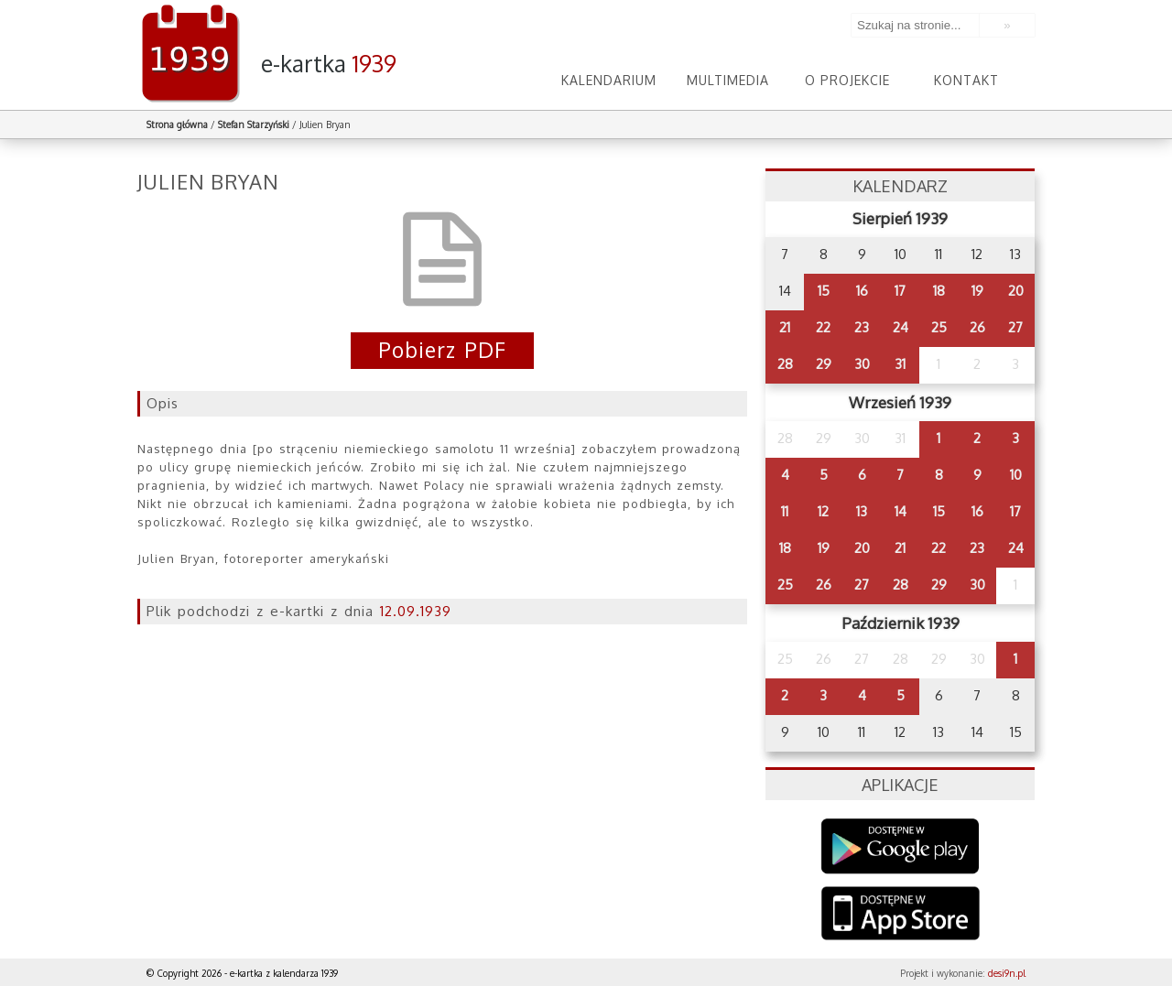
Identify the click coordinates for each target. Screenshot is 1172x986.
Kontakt (966, 80)
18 (939, 290)
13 (861, 511)
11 (784, 511)
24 (900, 327)
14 (900, 511)
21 (784, 327)
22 (823, 327)
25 (939, 327)
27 (1015, 327)
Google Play (900, 846)
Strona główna (177, 124)
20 (1016, 290)
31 (900, 364)
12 (823, 511)
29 (823, 364)
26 (977, 327)
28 (785, 364)
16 (862, 290)
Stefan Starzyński (253, 124)
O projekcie (847, 80)
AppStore (900, 915)
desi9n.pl (1007, 973)
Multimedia (728, 80)
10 (1016, 474)
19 (977, 290)
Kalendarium (609, 80)
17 (900, 290)
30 (862, 364)
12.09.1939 (415, 611)
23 (861, 327)
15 (824, 290)
